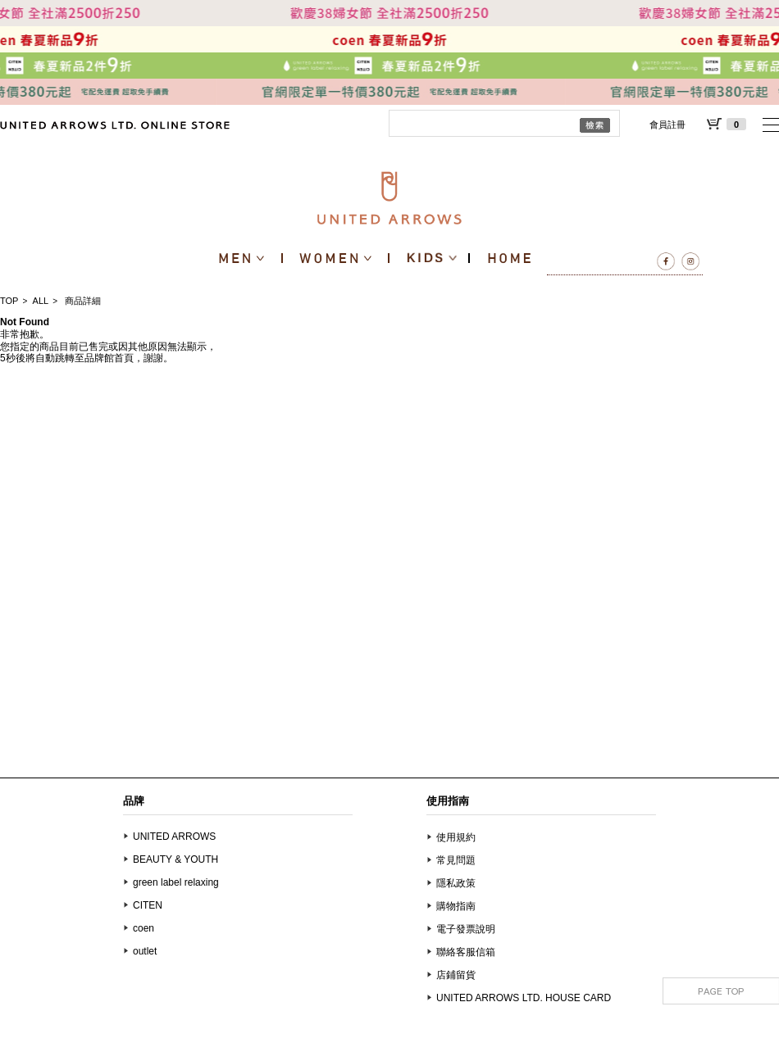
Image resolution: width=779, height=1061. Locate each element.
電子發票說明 (465, 929)
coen (143, 928)
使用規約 (456, 837)
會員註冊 (667, 124)
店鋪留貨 (456, 975)
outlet (145, 951)
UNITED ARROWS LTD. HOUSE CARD (523, 998)
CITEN (147, 905)
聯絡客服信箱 (465, 952)
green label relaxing (176, 882)
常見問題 (456, 860)
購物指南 (456, 906)
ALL (41, 301)
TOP (9, 301)
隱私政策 (456, 883)
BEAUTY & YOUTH (175, 859)
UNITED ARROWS (174, 836)
